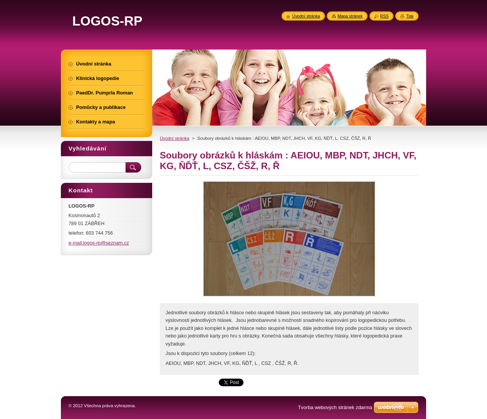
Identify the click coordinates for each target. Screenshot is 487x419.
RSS (384, 16)
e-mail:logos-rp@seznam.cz (98, 243)
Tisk (410, 16)
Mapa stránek (350, 16)
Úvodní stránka (174, 138)
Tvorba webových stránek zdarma (335, 407)
